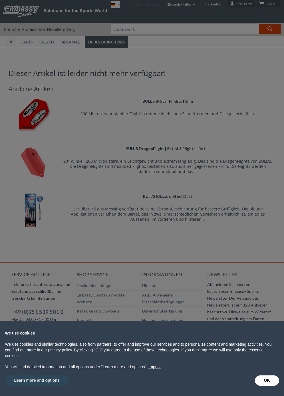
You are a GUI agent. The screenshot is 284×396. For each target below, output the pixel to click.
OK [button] (267, 380)
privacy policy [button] (60, 350)
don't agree (202, 350)
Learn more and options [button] (37, 380)
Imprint (154, 367)
